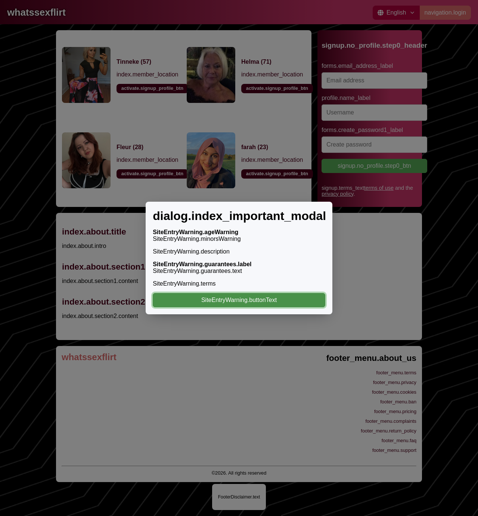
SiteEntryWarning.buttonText (239, 300)
